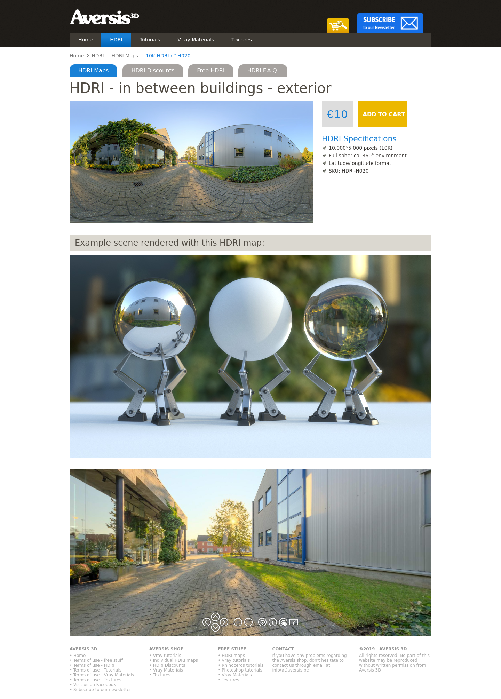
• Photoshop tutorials (240, 670)
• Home (78, 655)
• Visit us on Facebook (93, 684)
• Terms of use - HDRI (92, 665)
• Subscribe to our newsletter (100, 689)
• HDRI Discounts (167, 665)
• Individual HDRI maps (173, 660)
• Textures (159, 675)
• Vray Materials (166, 670)
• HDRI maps (231, 655)
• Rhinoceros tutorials (240, 665)
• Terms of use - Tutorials (95, 670)
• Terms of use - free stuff (96, 660)
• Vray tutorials (165, 655)
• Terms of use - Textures (95, 679)
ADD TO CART (383, 114)
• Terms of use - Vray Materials (102, 675)
